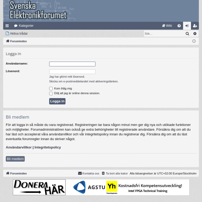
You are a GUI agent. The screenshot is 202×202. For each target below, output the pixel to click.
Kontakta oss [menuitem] (88, 173)
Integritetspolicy (47, 147)
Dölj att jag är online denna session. (74, 93)
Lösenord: (13, 71)
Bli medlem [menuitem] (196, 27)
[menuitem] (167, 26)
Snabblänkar (8, 27)
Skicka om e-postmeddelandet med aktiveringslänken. (84, 81)
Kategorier (26, 26)
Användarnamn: (17, 63)
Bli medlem (15, 159)
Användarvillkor (19, 147)
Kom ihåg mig (60, 88)
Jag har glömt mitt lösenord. (67, 76)
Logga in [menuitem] (188, 27)
